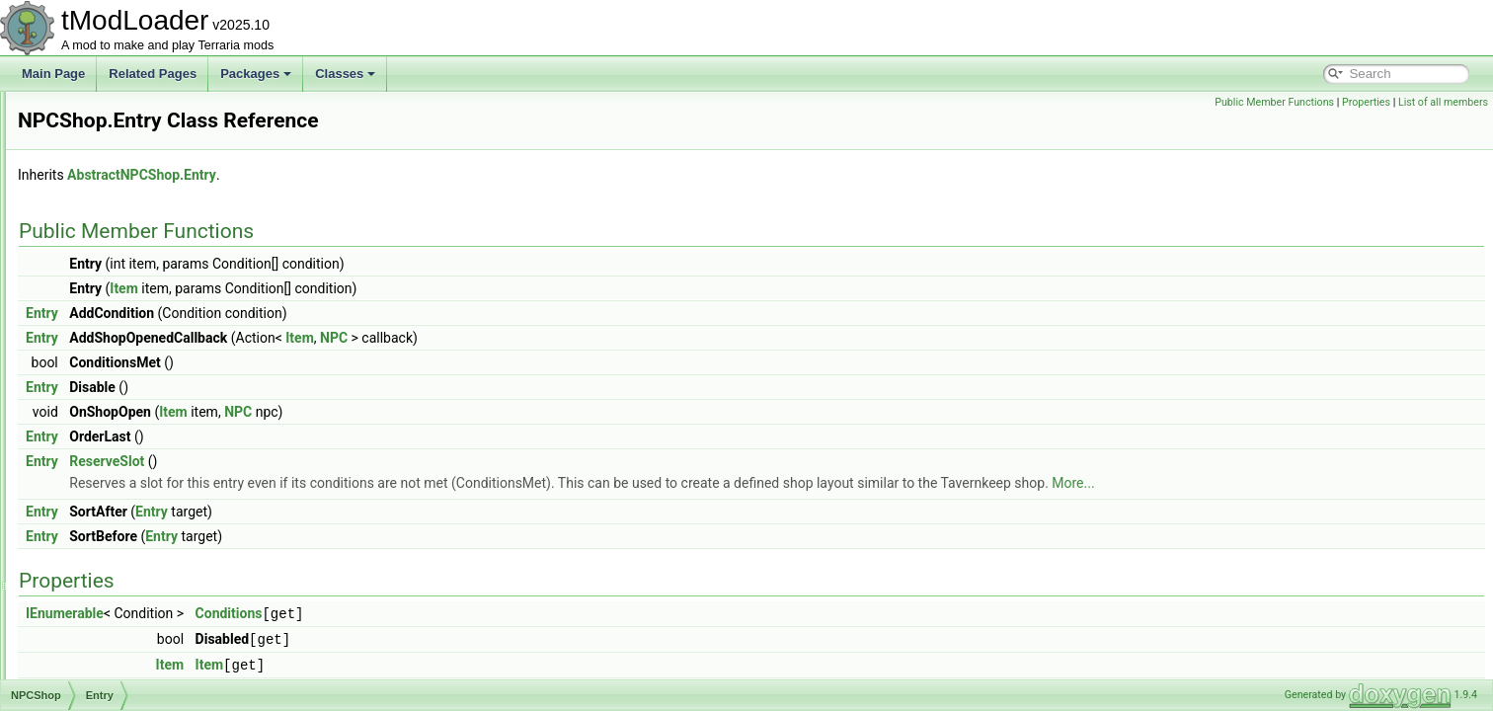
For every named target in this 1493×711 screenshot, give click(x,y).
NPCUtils (89, 656)
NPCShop (91, 373)
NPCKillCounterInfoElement (138, 199)
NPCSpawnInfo (105, 569)
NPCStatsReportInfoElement (140, 612)
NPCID (83, 156)
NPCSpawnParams (116, 590)
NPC (580, 338)
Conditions (476, 613)
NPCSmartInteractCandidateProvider (162, 547)
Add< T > (105, 460)
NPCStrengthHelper (117, 634)
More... (1319, 483)
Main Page (53, 73)
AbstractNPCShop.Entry (388, 175)
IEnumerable (312, 613)
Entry (95, 395)
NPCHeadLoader (110, 112)
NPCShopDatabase (117, 525)
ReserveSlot (353, 461)
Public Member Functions (1274, 102)
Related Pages (152, 73)
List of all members (1443, 102)
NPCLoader (96, 265)
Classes (345, 73)
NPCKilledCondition (117, 221)
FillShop (102, 482)
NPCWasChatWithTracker (133, 677)
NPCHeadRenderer (116, 134)
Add (91, 417)
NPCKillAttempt (106, 178)
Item (370, 288)
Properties (1366, 102)
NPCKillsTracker (108, 243)
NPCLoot (89, 286)
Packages (255, 73)
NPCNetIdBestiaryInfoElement (144, 308)
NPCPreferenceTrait (118, 351)
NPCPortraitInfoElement (128, 330)
